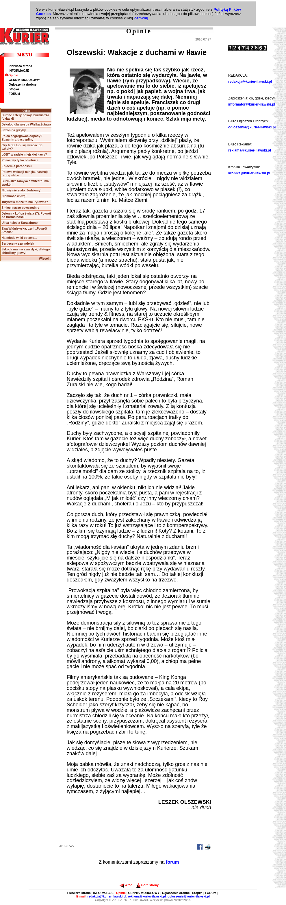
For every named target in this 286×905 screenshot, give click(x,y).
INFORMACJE (19, 70)
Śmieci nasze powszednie (20, 207)
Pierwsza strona (20, 66)
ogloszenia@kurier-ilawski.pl (252, 127)
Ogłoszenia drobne (22, 84)
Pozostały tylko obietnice (19, 160)
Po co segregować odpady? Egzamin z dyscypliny (21, 137)
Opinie (11, 75)
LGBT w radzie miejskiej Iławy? (24, 154)
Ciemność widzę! (13, 196)
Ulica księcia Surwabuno (19, 222)
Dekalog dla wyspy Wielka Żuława (26, 124)
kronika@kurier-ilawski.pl (249, 173)
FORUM (14, 93)
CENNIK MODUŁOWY (24, 80)
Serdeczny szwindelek (17, 243)
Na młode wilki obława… (19, 237)
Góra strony (147, 885)
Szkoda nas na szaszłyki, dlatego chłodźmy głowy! (25, 251)
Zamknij (141, 18)
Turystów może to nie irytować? (24, 202)
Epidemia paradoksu (16, 166)
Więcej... (45, 258)
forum (172, 862)
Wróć (126, 885)
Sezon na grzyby (13, 130)
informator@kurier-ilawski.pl (251, 104)
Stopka (14, 89)
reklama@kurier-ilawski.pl (249, 150)
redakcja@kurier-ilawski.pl (250, 82)
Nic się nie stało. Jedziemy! (21, 190)
